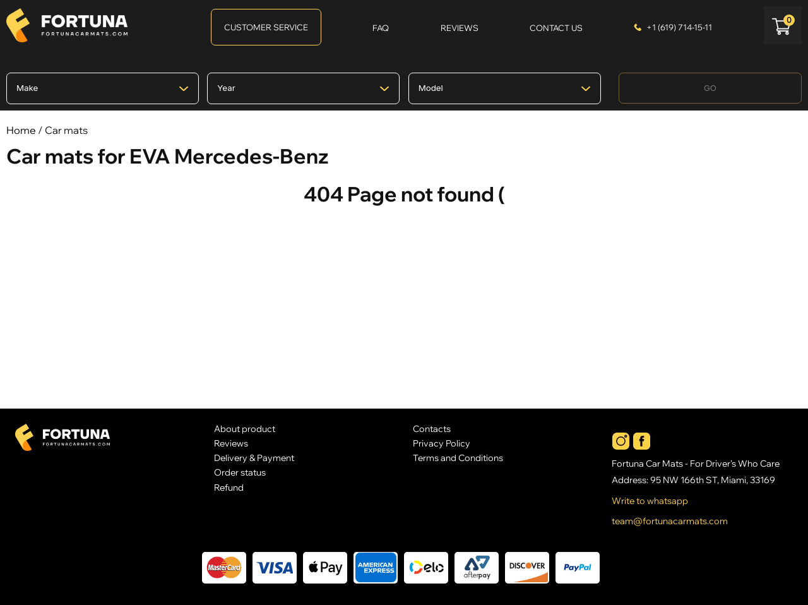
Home (21, 130)
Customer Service (266, 27)
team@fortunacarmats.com (670, 521)
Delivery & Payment (254, 457)
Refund (229, 487)
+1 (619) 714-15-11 (679, 27)
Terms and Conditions (458, 457)
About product (244, 428)
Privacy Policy (441, 443)
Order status (240, 472)
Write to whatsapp (650, 501)
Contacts (432, 428)
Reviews (231, 443)
